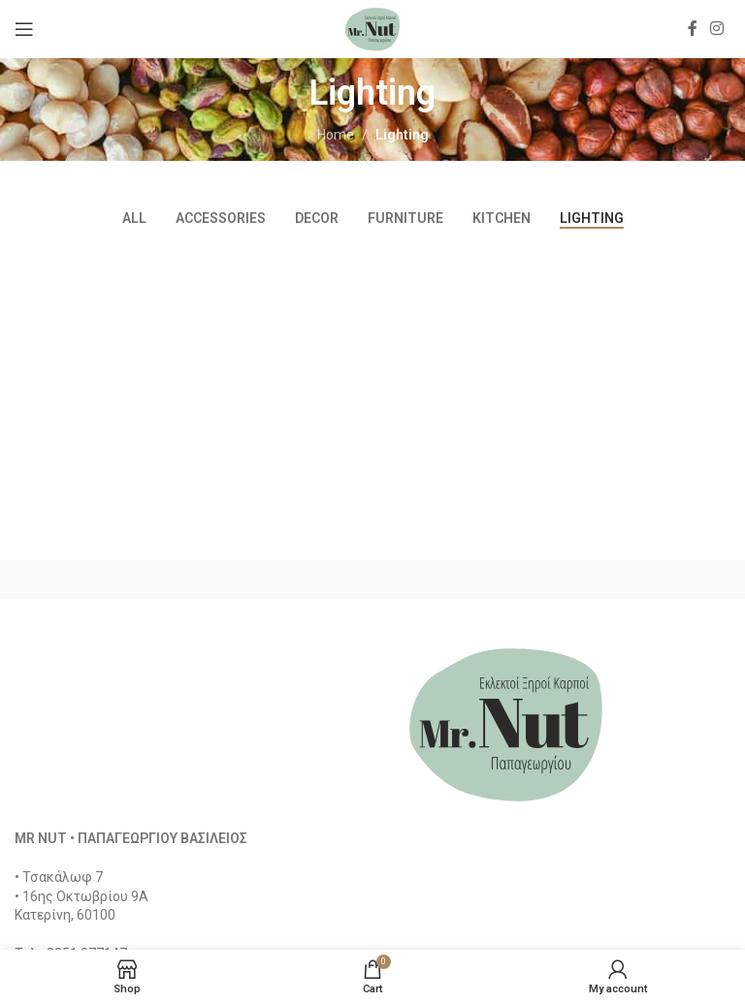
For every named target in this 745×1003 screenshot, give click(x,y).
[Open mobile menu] (24, 29)
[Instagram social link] (717, 29)
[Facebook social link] (692, 29)
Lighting (402, 134)
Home (335, 134)
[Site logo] (372, 28)
